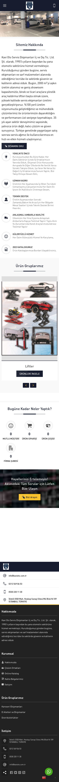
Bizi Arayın (31, 497)
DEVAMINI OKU (16, 146)
